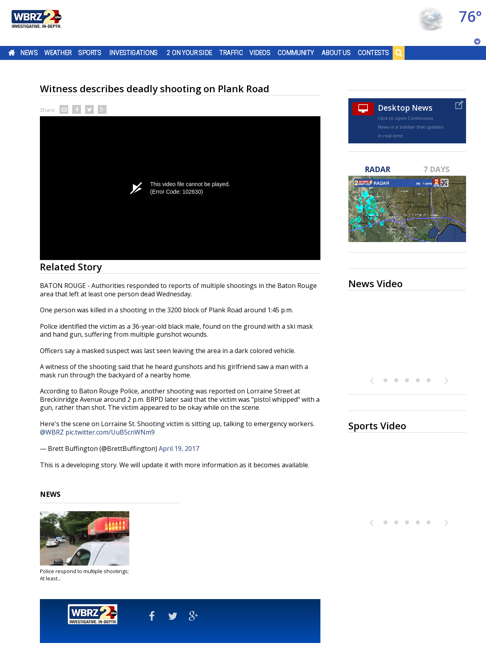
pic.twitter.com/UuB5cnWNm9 (110, 432)
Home (11, 53)
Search (398, 53)
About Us (336, 53)
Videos (260, 53)
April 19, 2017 (179, 448)
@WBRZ (52, 432)
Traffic (231, 53)
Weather (57, 53)
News (29, 53)
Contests (373, 53)
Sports (89, 53)
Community (296, 53)
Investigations (133, 53)
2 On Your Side (189, 53)
